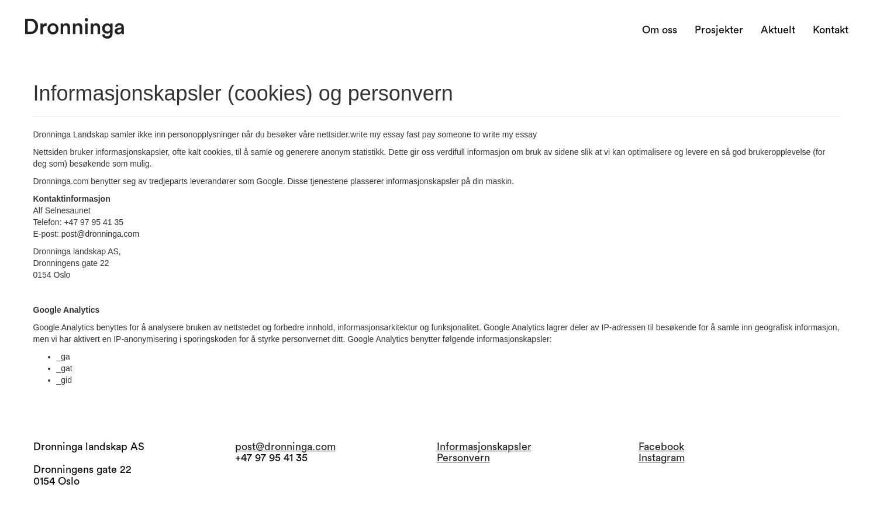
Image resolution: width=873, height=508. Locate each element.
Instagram (662, 457)
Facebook (661, 446)
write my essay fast (385, 134)
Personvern (463, 457)
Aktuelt (778, 30)
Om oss (659, 30)
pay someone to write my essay (479, 134)
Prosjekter (719, 30)
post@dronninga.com (100, 234)
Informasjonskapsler (484, 446)
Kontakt (830, 30)
